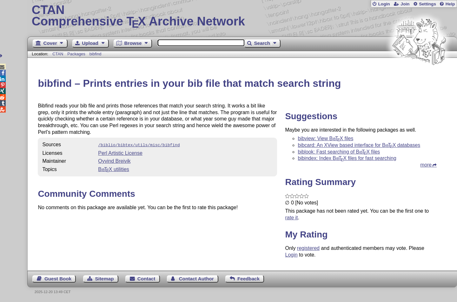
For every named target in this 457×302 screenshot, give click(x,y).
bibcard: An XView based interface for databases (359, 145)
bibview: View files (325, 138)
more (426, 165)
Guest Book (57, 278)
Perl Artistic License (120, 152)
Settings (427, 4)
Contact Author (196, 278)
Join (405, 4)
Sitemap (104, 278)
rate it (291, 217)
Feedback (248, 278)
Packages (76, 53)
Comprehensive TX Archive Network (242, 16)
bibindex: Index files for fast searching (347, 158)
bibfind (95, 53)
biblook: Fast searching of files (339, 151)
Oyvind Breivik (114, 160)
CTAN (57, 53)
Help (450, 4)
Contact (146, 278)
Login (384, 4)
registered (308, 248)
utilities (113, 168)
